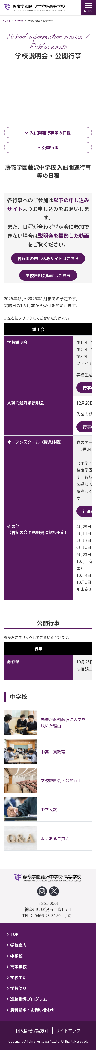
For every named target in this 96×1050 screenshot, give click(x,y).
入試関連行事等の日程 (50, 132)
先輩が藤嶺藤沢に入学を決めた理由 (63, 722)
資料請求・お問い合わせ (32, 1010)
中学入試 (49, 809)
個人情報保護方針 (32, 1030)
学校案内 (18, 945)
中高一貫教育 (53, 751)
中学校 (16, 956)
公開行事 (50, 147)
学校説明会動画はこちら (48, 275)
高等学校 (18, 966)
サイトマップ (68, 1030)
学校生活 (18, 977)
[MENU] (88, 7)
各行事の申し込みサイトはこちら (48, 258)
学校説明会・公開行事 (61, 780)
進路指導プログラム (28, 999)
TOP (14, 934)
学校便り (18, 988)
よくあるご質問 (55, 838)
